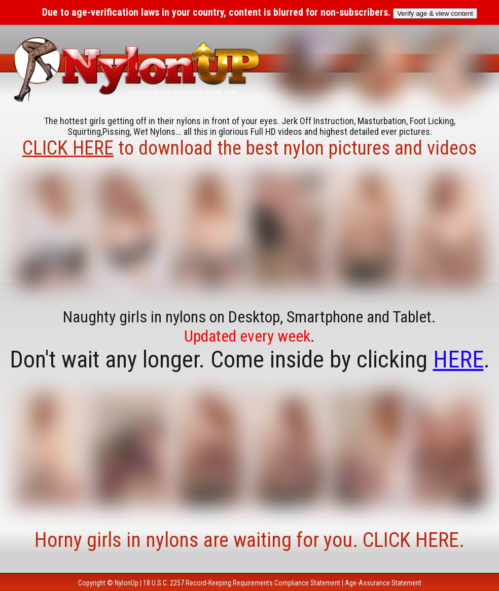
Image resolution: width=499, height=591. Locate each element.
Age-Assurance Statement (383, 583)
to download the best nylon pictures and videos (249, 148)
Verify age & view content (435, 13)
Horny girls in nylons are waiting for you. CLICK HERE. (249, 540)
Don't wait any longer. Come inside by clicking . (250, 359)
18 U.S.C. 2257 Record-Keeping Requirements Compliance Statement (241, 583)
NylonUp (126, 583)
